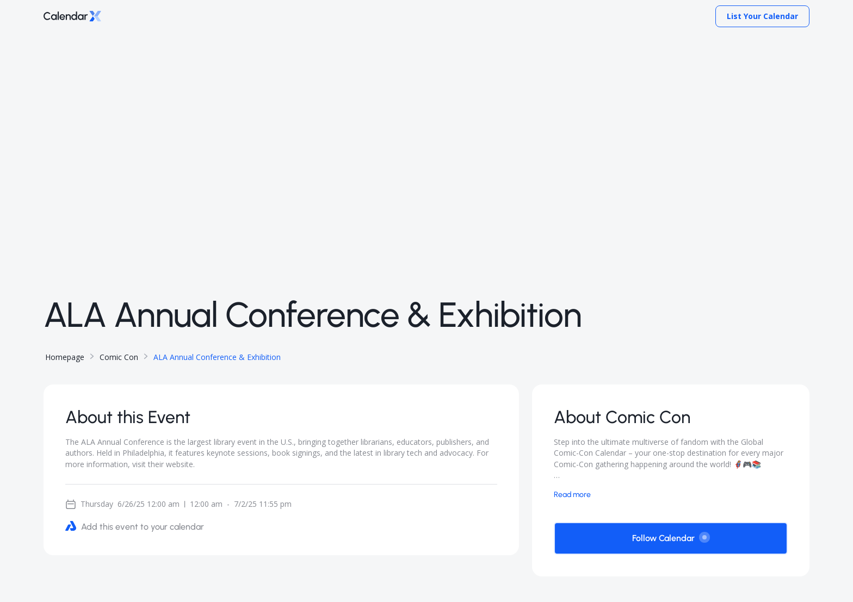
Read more (572, 494)
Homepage (64, 357)
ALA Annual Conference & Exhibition (217, 357)
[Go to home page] (72, 16)
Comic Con (119, 357)
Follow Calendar (671, 537)
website (179, 464)
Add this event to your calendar (134, 526)
